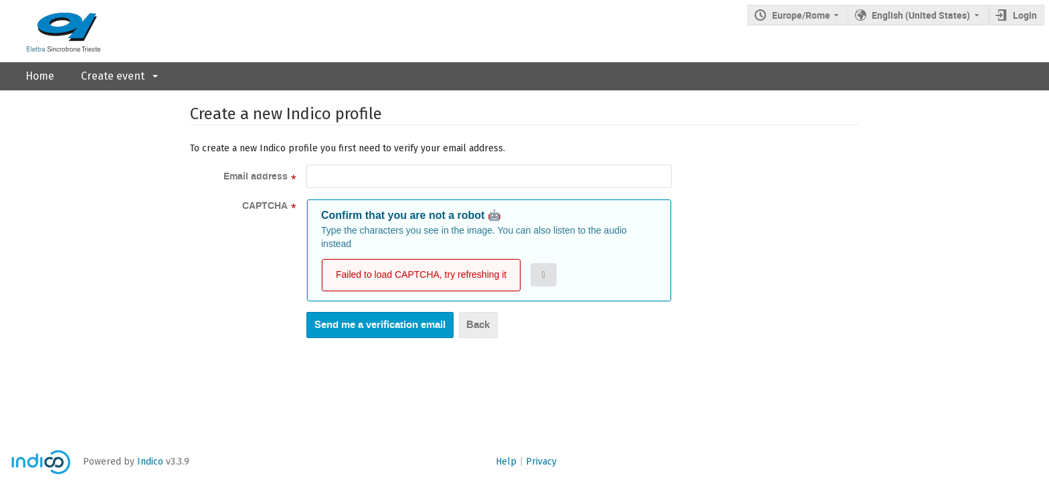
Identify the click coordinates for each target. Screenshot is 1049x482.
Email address (255, 176)
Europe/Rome (801, 15)
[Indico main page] (50, 31)
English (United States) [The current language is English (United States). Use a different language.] (921, 15)
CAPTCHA (265, 206)
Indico (150, 461)
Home (39, 76)
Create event (113, 76)
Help (506, 461)
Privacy (541, 461)
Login (1025, 15)
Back (478, 324)
